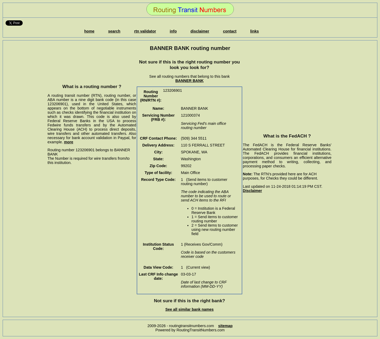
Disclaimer (252, 191)
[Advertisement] (91, 67)
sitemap (225, 326)
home (89, 31)
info (173, 31)
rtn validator (145, 31)
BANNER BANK (189, 81)
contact (229, 31)
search (114, 31)
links (254, 31)
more (68, 142)
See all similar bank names (189, 309)
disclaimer (200, 31)
